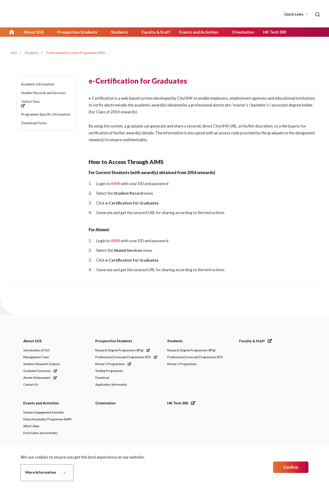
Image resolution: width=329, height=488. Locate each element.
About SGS (32, 341)
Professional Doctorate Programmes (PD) (75, 52)
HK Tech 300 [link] (267, 31)
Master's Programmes (113, 364)
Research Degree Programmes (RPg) (122, 351)
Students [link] (117, 31)
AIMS (115, 183)
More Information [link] (40, 472)
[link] (317, 14)
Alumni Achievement (40, 378)
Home (11, 32)
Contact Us (30, 385)
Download (102, 378)
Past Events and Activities (40, 433)
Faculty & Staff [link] (151, 31)
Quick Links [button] (294, 14)
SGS (14, 52)
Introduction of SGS (36, 351)
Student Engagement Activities (43, 413)
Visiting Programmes (109, 371)
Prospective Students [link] (75, 31)
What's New (31, 426)
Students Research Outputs (41, 364)
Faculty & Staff (255, 341)
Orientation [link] (236, 31)
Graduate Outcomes (40, 371)
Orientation (105, 403)
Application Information (111, 385)
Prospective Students (113, 341)
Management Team (36, 357)
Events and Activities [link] (193, 31)
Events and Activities (41, 403)
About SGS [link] (33, 31)
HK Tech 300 (181, 403)
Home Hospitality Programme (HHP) (47, 420)
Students (31, 52)
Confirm (290, 467)
